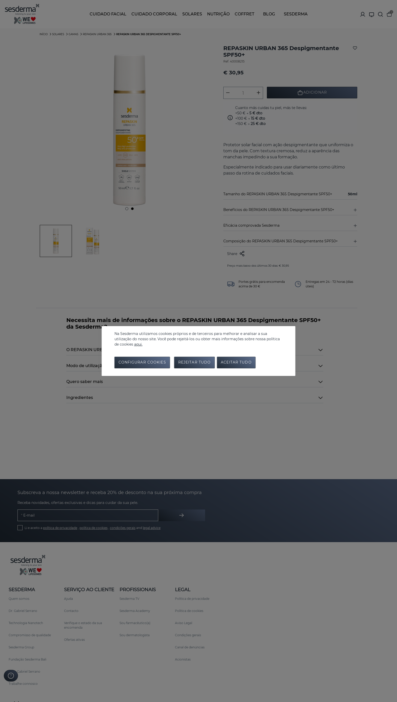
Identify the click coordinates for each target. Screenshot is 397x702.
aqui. (138, 344)
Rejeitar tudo (194, 363)
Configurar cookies (142, 363)
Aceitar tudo (236, 363)
